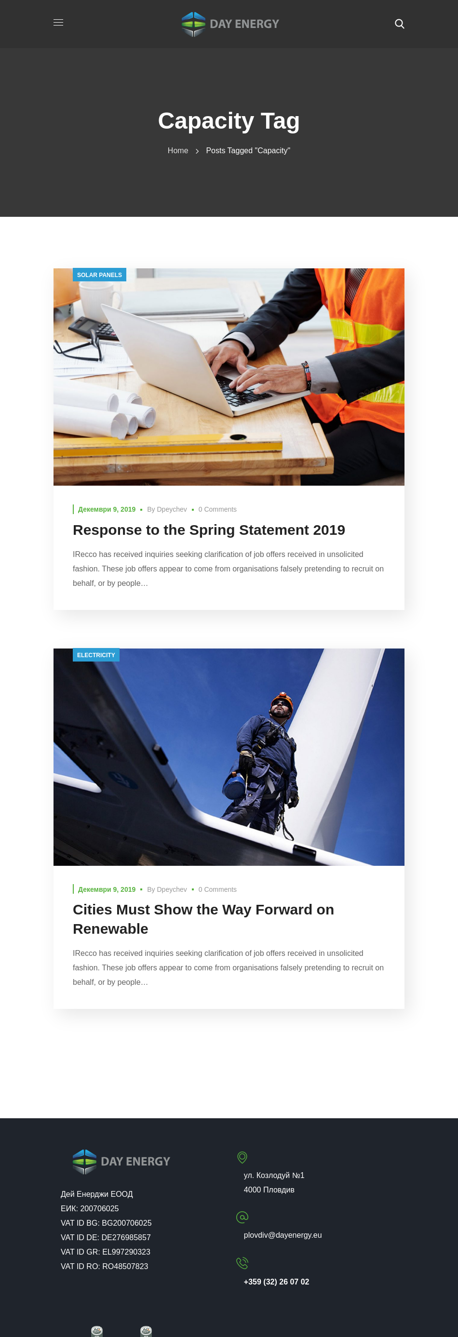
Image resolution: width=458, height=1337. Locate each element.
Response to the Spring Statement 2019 (209, 530)
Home (178, 150)
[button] (399, 24)
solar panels (99, 275)
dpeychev (172, 509)
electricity (96, 655)
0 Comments (218, 509)
